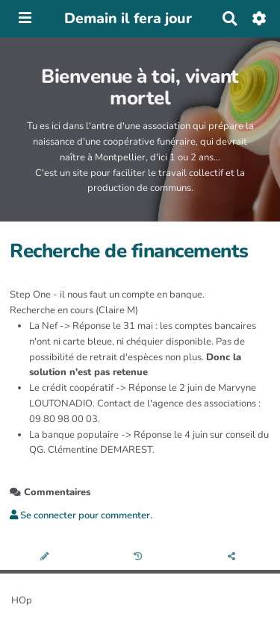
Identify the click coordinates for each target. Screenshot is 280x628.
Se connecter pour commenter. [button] (81, 515)
